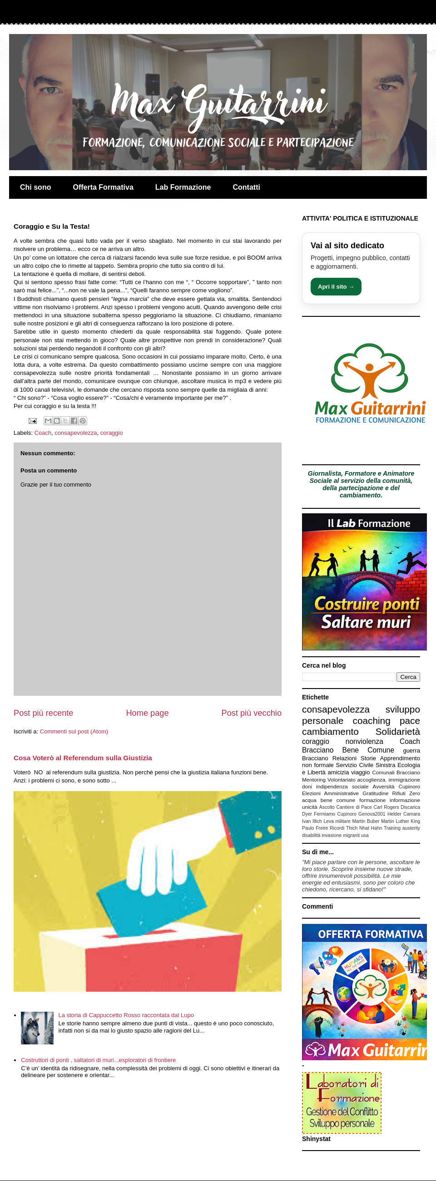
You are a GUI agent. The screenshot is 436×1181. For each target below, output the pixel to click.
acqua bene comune (328, 800)
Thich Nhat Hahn (364, 828)
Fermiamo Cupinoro (335, 814)
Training (392, 828)
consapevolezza (75, 432)
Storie (368, 758)
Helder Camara (403, 814)
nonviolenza (364, 741)
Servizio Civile (355, 765)
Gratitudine (375, 793)
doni (307, 786)
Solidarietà (398, 731)
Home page (147, 713)
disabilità (311, 835)
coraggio (111, 432)
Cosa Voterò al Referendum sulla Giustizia (83, 758)
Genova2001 (372, 814)
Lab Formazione (183, 187)
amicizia (338, 772)
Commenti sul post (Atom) (74, 731)
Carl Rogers (386, 807)
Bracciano (315, 758)
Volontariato (341, 779)
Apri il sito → (336, 286)
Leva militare (337, 821)
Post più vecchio (252, 713)
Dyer (307, 814)
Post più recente (43, 713)
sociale (360, 786)
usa (365, 835)
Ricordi (337, 828)
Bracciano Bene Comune (348, 750)
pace (410, 720)
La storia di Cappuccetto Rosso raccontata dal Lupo (125, 1015)
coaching (372, 720)
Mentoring (314, 779)
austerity (411, 828)
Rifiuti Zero (406, 793)
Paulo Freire (315, 828)
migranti (351, 835)
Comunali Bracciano (396, 772)
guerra (411, 750)
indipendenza (332, 786)
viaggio (360, 772)
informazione (405, 800)
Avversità (384, 786)
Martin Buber (365, 821)
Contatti (246, 187)
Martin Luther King (400, 821)
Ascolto (327, 807)
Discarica (410, 807)
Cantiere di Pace (354, 807)
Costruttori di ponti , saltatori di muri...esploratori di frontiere (98, 1060)
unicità (309, 807)
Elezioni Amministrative (330, 793)
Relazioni (344, 758)
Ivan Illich (312, 821)
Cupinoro (409, 786)
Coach (43, 432)
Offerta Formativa (103, 187)
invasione (332, 835)
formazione (372, 800)
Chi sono (35, 187)
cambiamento (330, 731)
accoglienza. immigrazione (388, 779)
